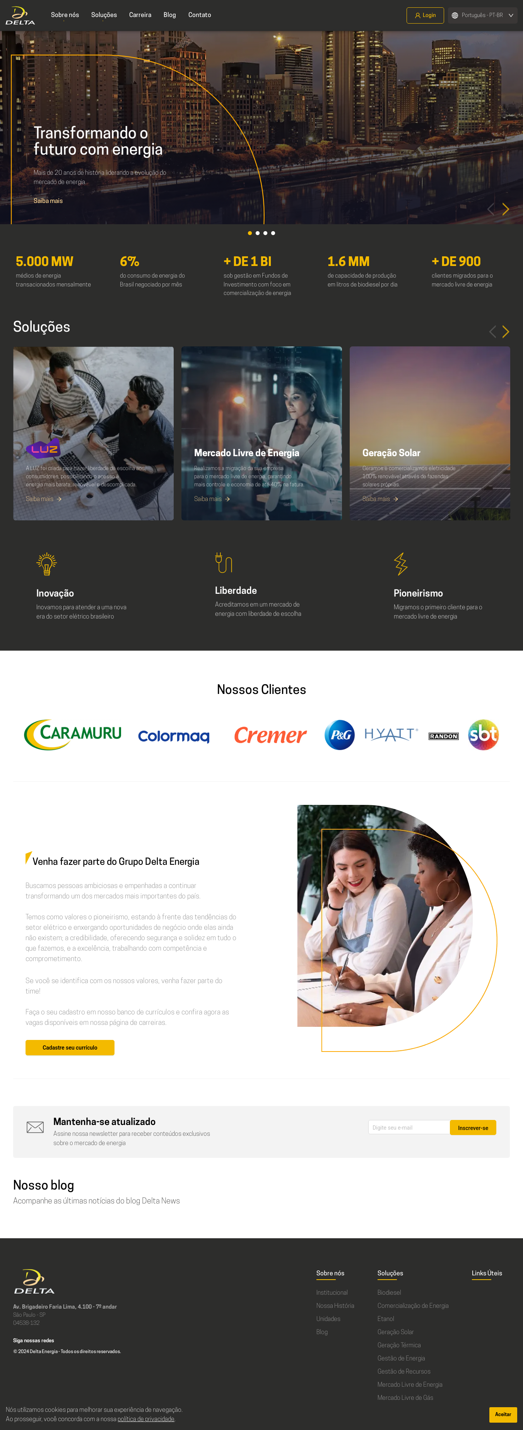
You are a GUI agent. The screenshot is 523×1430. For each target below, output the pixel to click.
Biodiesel (389, 1293)
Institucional (332, 1293)
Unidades (328, 1319)
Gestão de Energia (401, 1359)
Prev (490, 206)
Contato (199, 15)
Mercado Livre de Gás (405, 1398)
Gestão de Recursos (404, 1372)
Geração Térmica (399, 1346)
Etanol (386, 1319)
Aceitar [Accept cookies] (503, 1414)
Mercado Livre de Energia (410, 1385)
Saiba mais (48, 201)
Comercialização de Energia (413, 1306)
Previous (492, 329)
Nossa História (335, 1306)
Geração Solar (396, 1332)
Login (425, 15)
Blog (170, 15)
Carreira (140, 15)
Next (506, 206)
